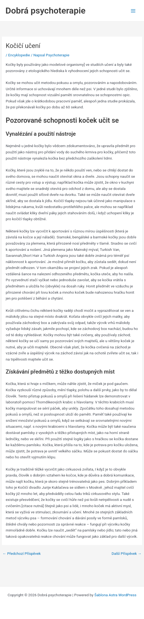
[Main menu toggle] (133, 10)
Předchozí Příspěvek (21, 554)
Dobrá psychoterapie (45, 10)
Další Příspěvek (127, 554)
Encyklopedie (19, 55)
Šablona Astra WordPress (115, 595)
